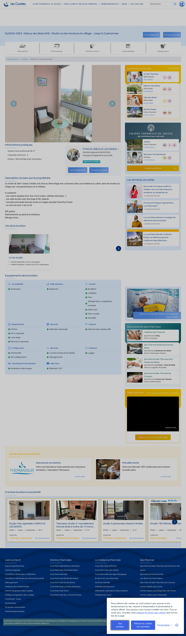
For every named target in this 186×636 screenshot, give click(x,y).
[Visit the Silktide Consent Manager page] (177, 625)
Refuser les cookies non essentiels (143, 625)
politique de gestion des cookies (151, 613)
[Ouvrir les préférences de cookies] (164, 625)
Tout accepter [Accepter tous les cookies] (120, 625)
